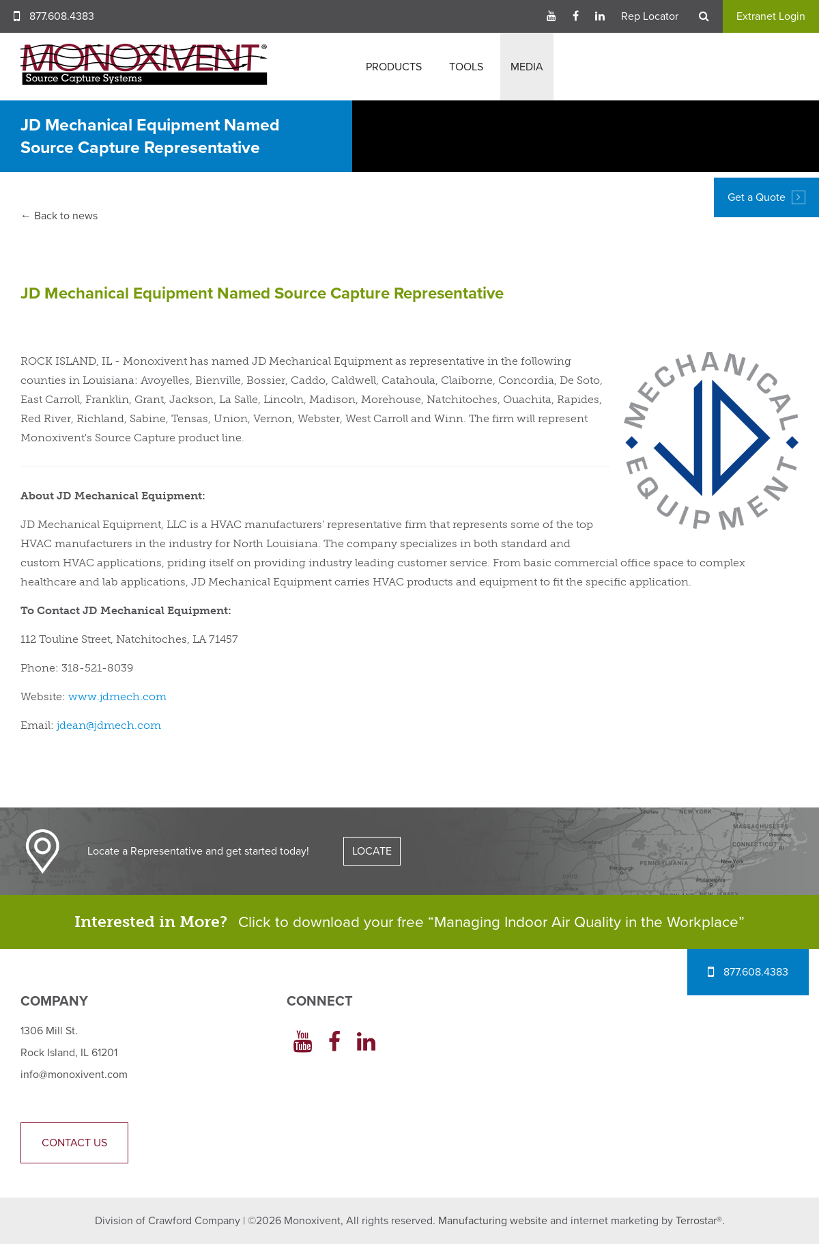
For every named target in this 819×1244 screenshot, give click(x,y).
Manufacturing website (492, 1221)
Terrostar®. (700, 1221)
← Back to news (59, 216)
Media (527, 67)
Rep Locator (649, 16)
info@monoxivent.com (74, 1074)
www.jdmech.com (117, 696)
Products (394, 67)
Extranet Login (770, 16)
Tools (466, 67)
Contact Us (74, 1143)
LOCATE (372, 851)
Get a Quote (766, 197)
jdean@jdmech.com (109, 725)
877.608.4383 (61, 16)
